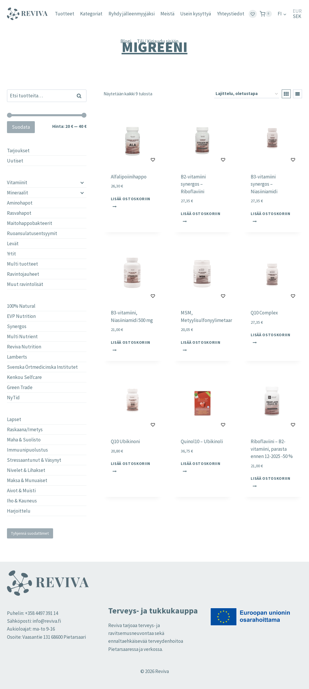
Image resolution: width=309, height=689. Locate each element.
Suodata (21, 127)
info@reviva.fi (46, 621)
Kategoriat (91, 13)
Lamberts (17, 357)
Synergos (16, 326)
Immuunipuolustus (27, 450)
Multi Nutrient (22, 336)
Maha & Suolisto (24, 439)
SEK (297, 16)
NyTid (13, 397)
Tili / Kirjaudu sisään (157, 41)
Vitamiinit (17, 182)
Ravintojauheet (23, 274)
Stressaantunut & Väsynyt (34, 460)
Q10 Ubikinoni (125, 441)
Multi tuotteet (22, 264)
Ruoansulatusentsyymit (32, 233)
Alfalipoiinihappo (129, 176)
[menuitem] (282, 14)
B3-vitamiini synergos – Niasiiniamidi (264, 184)
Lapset (14, 419)
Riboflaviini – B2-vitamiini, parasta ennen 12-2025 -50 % (272, 448)
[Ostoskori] (266, 14)
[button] (138, 159)
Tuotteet (64, 13)
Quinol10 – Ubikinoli (202, 441)
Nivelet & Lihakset (26, 470)
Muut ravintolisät (25, 284)
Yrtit (11, 253)
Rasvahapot (19, 213)
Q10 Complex (264, 312)
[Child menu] (81, 182)
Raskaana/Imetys (25, 429)
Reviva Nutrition (24, 346)
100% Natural (21, 306)
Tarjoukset (18, 150)
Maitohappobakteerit (29, 223)
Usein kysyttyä (195, 13)
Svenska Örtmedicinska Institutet (42, 367)
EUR (297, 11)
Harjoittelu (18, 511)
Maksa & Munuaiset (27, 480)
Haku (80, 95)
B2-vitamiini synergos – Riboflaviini (193, 184)
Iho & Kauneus (22, 500)
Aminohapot (19, 203)
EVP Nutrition (21, 316)
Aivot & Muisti (21, 490)
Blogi (125, 41)
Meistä (167, 13)
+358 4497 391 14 (41, 613)
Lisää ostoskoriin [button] (131, 202)
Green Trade (19, 387)
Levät (13, 243)
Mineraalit (17, 192)
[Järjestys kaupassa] (246, 94)
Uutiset (15, 161)
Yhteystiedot (230, 13)
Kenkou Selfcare (24, 377)
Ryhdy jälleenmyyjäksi (132, 13)
